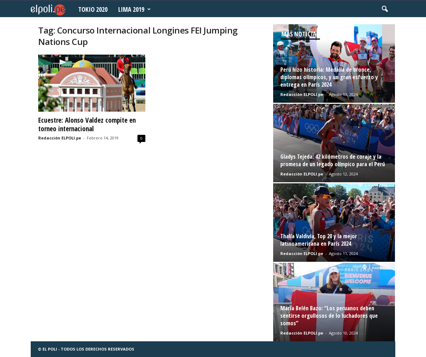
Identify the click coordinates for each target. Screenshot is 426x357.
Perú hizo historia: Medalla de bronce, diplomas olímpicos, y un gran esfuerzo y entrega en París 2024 (329, 77)
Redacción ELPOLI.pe (59, 138)
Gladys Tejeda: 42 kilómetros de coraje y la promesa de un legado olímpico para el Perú (332, 160)
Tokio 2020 (92, 9)
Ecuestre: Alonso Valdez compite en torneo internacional (87, 124)
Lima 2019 (134, 9)
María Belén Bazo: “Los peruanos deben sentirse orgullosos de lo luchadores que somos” (329, 315)
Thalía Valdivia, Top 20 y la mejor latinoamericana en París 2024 (318, 240)
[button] (384, 9)
